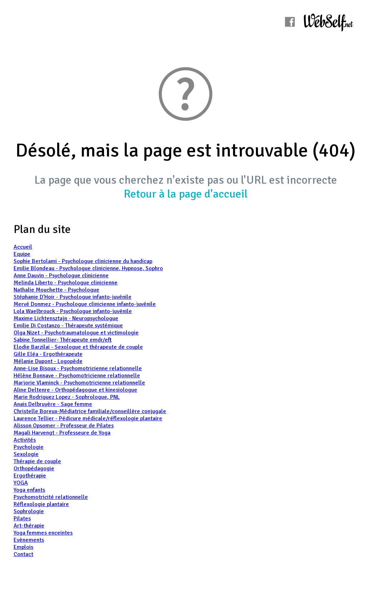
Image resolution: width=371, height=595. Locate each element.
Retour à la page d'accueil (186, 194)
